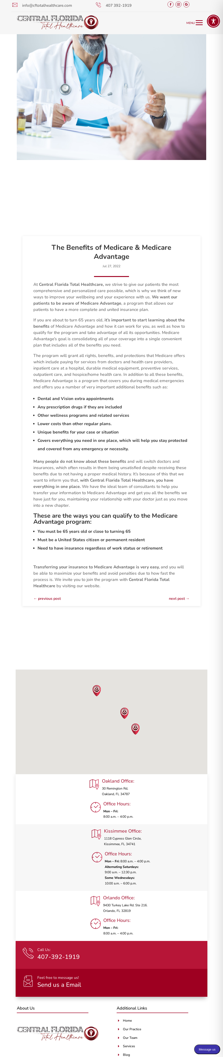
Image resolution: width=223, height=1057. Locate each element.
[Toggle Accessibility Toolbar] (213, 21)
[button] (96, 690)
